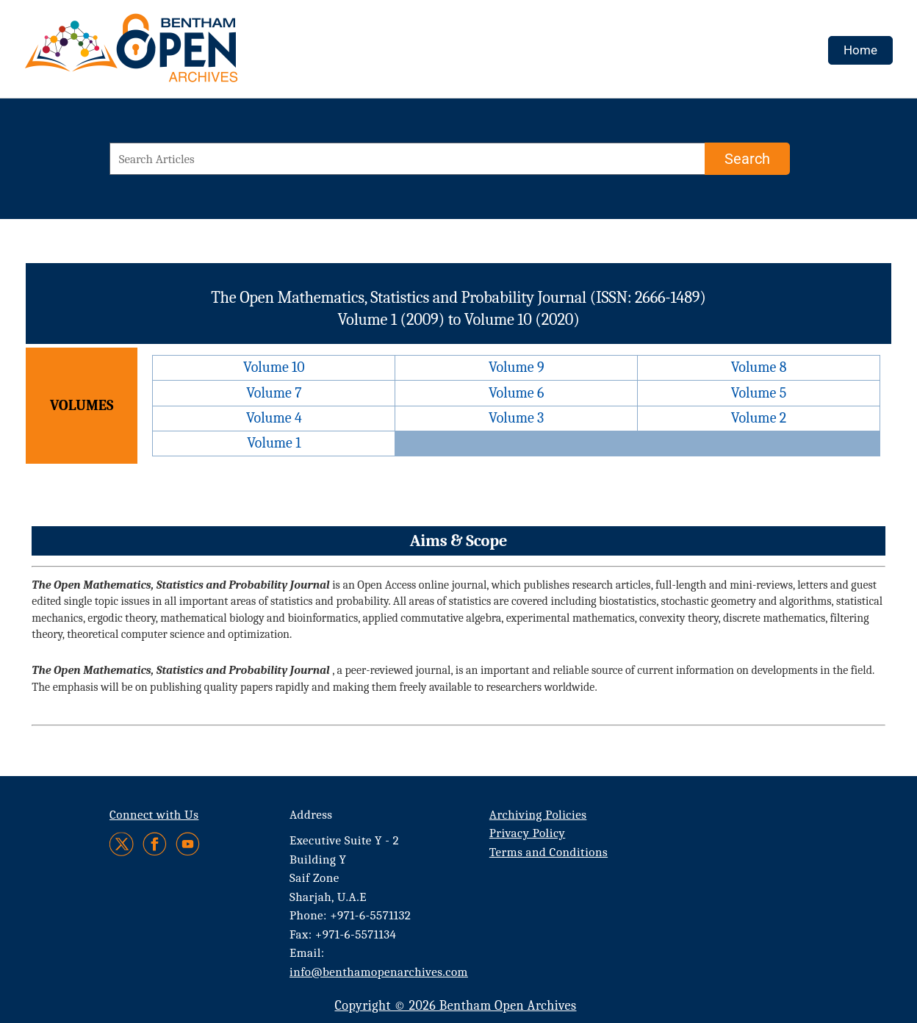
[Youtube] (188, 844)
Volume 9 (516, 367)
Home (860, 50)
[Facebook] (155, 844)
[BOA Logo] (174, 54)
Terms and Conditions (548, 852)
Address (311, 815)
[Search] (747, 159)
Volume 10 (274, 367)
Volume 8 (759, 367)
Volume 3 (516, 417)
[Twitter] (122, 844)
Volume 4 (274, 417)
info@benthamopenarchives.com (379, 972)
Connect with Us (153, 815)
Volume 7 (273, 392)
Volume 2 (758, 417)
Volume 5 (759, 392)
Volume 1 (274, 442)
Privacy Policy (527, 833)
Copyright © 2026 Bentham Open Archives (455, 1005)
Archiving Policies (538, 815)
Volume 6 (516, 392)
